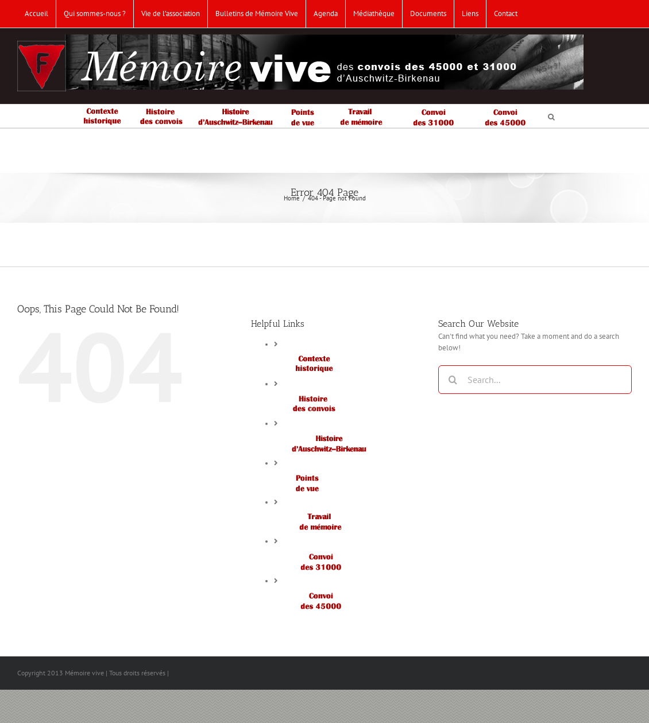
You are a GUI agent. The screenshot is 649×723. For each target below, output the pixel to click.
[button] (551, 116)
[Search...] (535, 379)
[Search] (452, 379)
